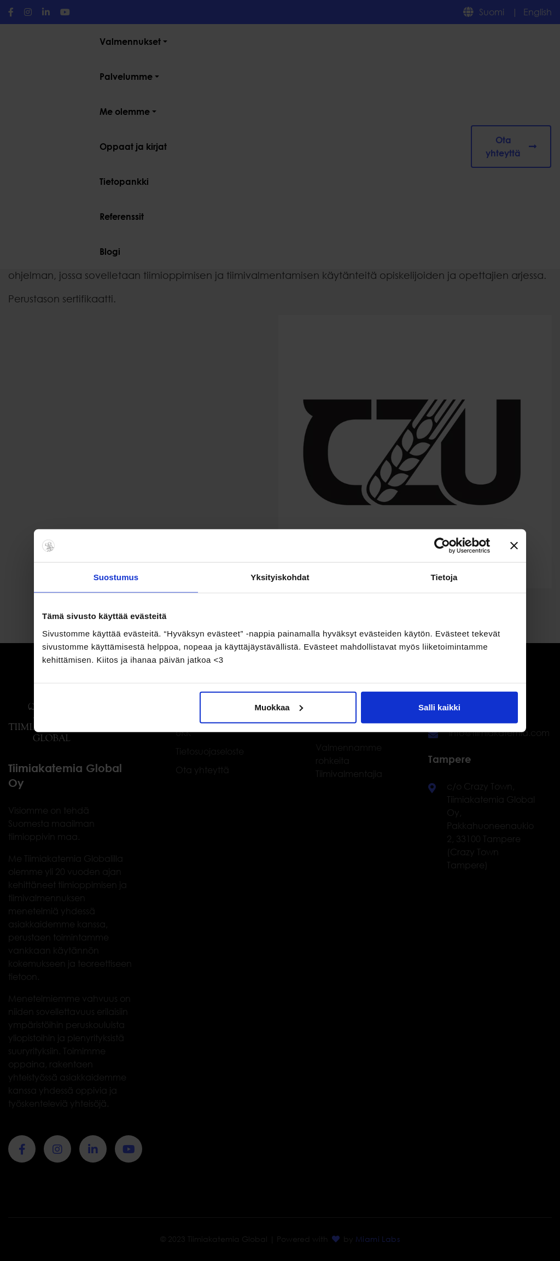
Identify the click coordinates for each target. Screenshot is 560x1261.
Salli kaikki (439, 706)
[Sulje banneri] (514, 546)
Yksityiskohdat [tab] (279, 577)
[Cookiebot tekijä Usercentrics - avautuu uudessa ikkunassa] (442, 546)
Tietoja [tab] (444, 577)
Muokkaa (279, 706)
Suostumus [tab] (116, 577)
